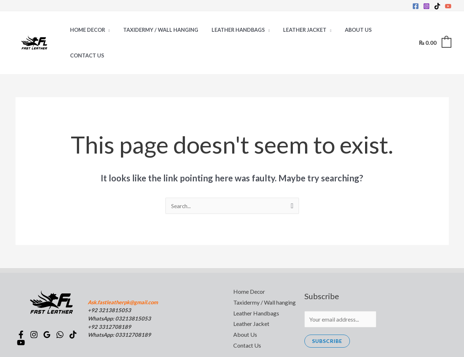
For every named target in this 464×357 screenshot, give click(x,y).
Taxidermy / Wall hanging (156, 30)
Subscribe (327, 315)
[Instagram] (426, 6)
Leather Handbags (230, 30)
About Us (344, 30)
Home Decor (85, 30)
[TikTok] (437, 6)
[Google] (48, 309)
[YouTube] (448, 6)
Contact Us (385, 30)
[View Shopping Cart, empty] (434, 30)
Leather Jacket (294, 30)
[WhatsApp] (61, 309)
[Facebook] (415, 6)
